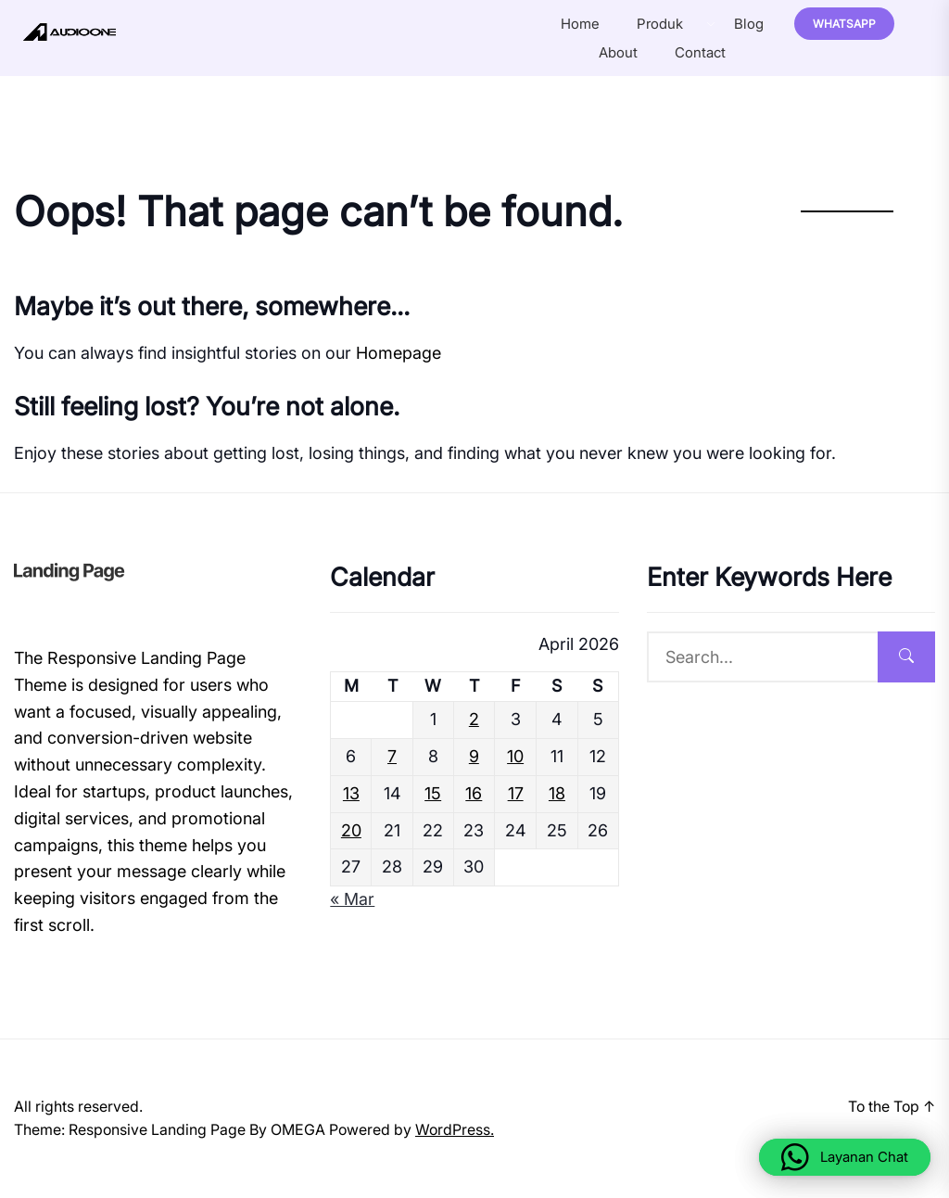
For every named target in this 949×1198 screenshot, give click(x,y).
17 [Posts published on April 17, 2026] (516, 793)
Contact (700, 52)
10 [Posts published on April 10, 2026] (515, 756)
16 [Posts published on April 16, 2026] (473, 793)
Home (580, 23)
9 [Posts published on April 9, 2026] (474, 756)
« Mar (352, 899)
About (618, 52)
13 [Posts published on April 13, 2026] (351, 793)
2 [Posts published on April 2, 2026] (474, 719)
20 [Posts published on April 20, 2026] (351, 830)
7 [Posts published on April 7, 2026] (392, 756)
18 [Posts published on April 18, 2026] (557, 793)
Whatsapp (844, 24)
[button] (844, 1157)
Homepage (398, 353)
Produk (660, 23)
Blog (749, 23)
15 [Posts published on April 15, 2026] (432, 793)
